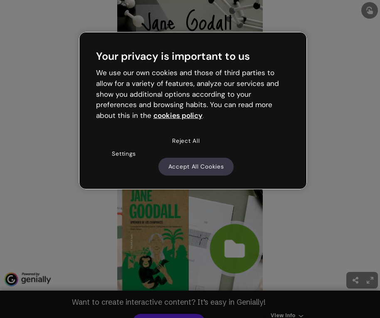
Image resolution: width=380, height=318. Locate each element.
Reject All (186, 140)
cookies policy (177, 115)
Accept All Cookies (196, 166)
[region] (193, 111)
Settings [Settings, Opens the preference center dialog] (124, 153)
